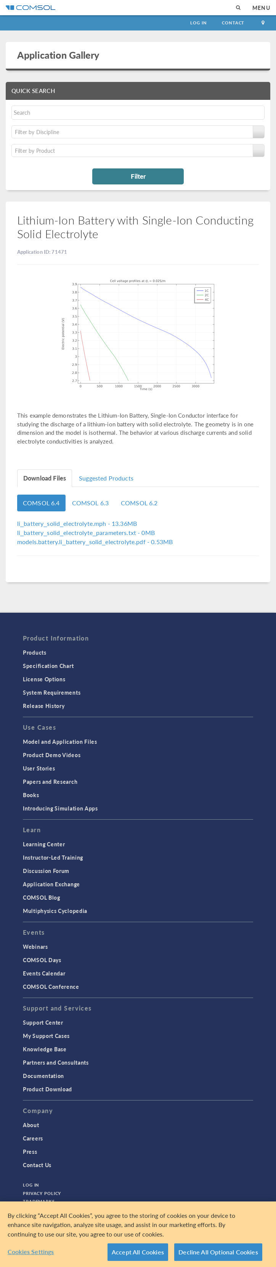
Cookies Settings (31, 1251)
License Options (44, 679)
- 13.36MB (77, 523)
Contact (233, 23)
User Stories (39, 768)
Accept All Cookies (138, 1252)
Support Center (43, 1022)
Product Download (47, 1089)
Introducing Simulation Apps (60, 808)
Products (35, 652)
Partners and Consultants (56, 1062)
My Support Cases (46, 1036)
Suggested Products (106, 478)
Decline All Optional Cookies (218, 1252)
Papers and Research (50, 781)
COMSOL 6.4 (41, 502)
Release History (44, 706)
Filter (138, 176)
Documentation (43, 1076)
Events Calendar (44, 973)
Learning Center (44, 844)
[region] (138, 1234)
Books (31, 795)
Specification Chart (48, 666)
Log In (198, 23)
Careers (33, 1138)
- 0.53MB (95, 541)
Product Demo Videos (51, 755)
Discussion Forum (46, 871)
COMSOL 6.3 (90, 502)
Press (30, 1151)
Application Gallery (58, 55)
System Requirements (51, 692)
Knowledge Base (45, 1049)
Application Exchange (51, 884)
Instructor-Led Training (53, 857)
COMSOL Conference (51, 986)
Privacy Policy (42, 1193)
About (31, 1125)
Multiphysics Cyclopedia (55, 911)
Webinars (35, 946)
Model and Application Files (60, 741)
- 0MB (86, 532)
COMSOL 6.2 (139, 502)
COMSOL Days (42, 960)
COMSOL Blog (41, 897)
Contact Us (37, 1165)
